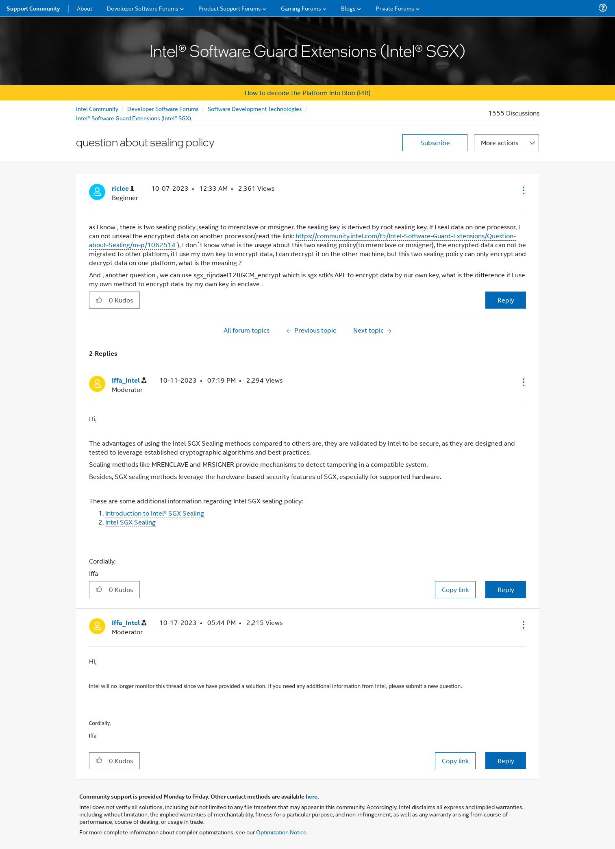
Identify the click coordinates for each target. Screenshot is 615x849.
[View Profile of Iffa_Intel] (129, 380)
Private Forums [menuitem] (395, 8)
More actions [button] (499, 142)
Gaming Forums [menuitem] (301, 8)
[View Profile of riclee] (123, 188)
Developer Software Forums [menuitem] (142, 8)
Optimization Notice (281, 831)
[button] (522, 190)
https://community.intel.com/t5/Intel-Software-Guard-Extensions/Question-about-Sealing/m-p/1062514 (302, 240)
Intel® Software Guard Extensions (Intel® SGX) (133, 117)
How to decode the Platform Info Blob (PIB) (308, 92)
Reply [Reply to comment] (506, 589)
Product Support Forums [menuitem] (229, 8)
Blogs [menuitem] (348, 8)
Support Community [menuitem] (33, 8)
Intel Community (97, 108)
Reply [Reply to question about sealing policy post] (506, 300)
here (311, 796)
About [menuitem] (84, 8)
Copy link (455, 589)
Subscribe (435, 142)
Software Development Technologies (255, 108)
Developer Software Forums (163, 108)
